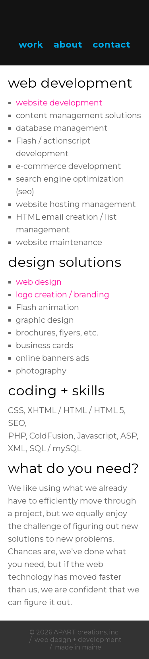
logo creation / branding (62, 294)
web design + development (78, 640)
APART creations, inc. (87, 632)
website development (59, 102)
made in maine (78, 647)
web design (39, 282)
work (31, 44)
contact (111, 44)
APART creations (74, 20)
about (68, 44)
